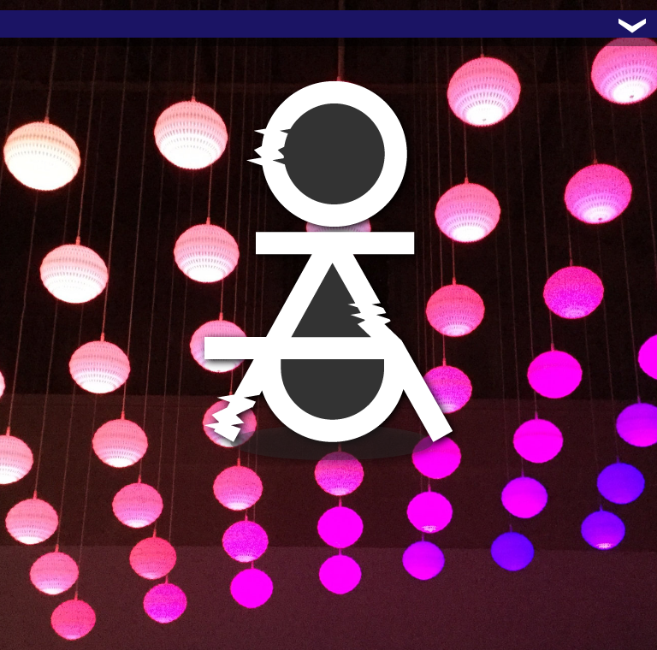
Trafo (34, 23)
